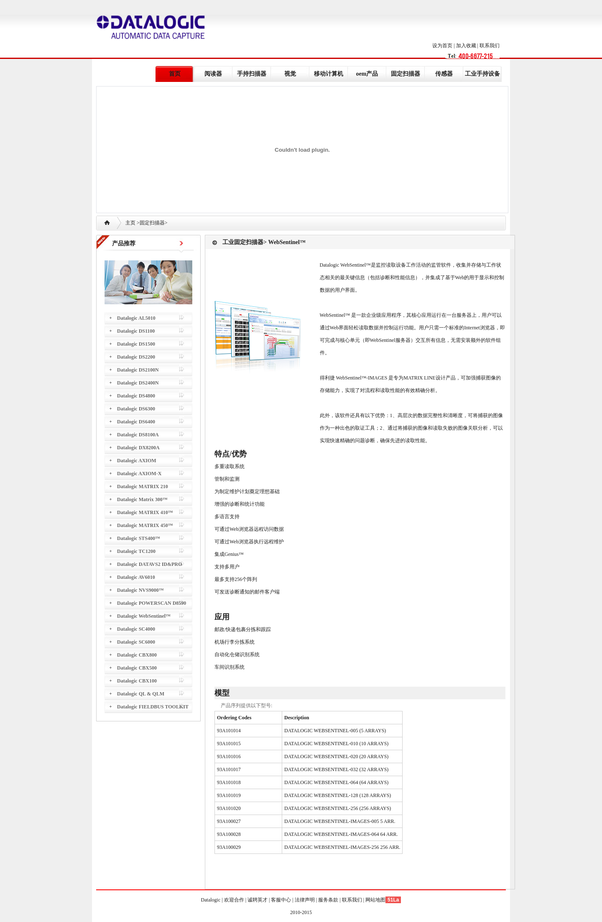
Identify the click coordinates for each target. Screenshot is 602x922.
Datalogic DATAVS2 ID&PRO (149, 564)
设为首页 (442, 45)
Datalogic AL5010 (136, 318)
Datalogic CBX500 (137, 668)
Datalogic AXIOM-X (139, 473)
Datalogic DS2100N (138, 370)
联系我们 (490, 45)
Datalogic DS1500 (136, 344)
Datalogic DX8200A (138, 448)
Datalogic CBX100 (137, 681)
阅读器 (213, 74)
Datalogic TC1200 (136, 551)
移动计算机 (328, 74)
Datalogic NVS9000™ (140, 590)
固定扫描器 (405, 74)
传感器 (444, 74)
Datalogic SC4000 (136, 629)
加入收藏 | (468, 45)
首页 (175, 74)
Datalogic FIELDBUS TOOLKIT (153, 707)
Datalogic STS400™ (138, 538)
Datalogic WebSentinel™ (144, 616)
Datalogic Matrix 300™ (142, 499)
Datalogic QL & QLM (140, 694)
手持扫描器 (251, 74)
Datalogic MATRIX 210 (142, 486)
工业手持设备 (482, 74)
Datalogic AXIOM (136, 461)
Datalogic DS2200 (136, 357)
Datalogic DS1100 (136, 331)
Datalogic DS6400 (136, 422)
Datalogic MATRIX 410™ (145, 512)
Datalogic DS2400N (138, 383)
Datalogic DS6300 (136, 409)
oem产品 (367, 74)
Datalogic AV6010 (136, 577)
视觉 (290, 74)
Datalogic (211, 900)
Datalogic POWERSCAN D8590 (151, 603)
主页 (130, 223)
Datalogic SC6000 (136, 642)
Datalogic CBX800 (137, 655)
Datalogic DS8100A (138, 435)
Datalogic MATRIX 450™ (145, 525)
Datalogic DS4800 (136, 396)
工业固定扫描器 (242, 242)
